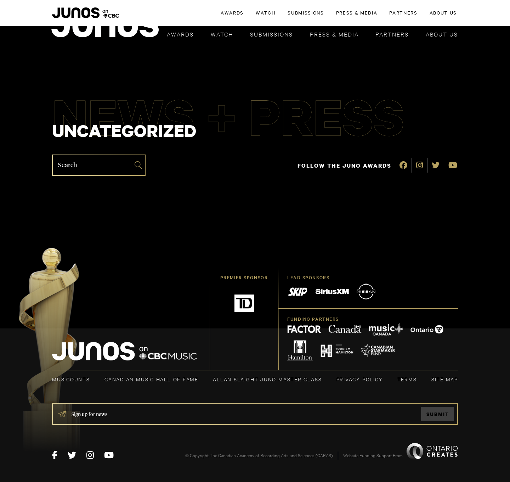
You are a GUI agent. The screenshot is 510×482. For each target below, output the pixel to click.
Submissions (271, 34)
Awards (180, 34)
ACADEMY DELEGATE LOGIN (424, 16)
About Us (442, 34)
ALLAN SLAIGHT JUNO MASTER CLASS (267, 379)
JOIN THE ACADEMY (359, 16)
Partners (392, 34)
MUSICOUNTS (71, 379)
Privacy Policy (359, 379)
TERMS (407, 379)
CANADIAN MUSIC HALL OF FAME (151, 379)
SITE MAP (444, 379)
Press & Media (334, 34)
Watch (222, 34)
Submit (437, 414)
